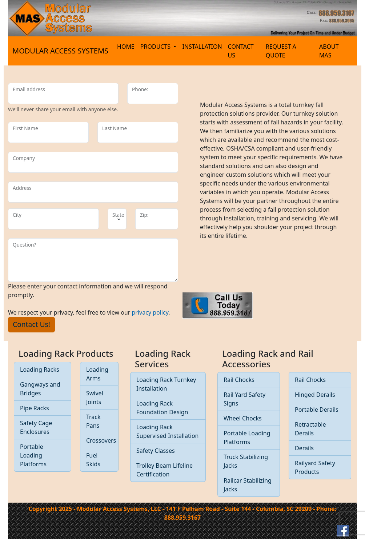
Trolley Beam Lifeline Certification (164, 470)
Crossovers (101, 440)
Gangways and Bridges (40, 388)
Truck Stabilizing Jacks (246, 461)
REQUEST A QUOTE (281, 51)
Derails (304, 448)
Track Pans (93, 421)
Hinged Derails (315, 395)
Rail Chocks (239, 380)
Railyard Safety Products (315, 467)
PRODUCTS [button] (156, 47)
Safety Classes (155, 451)
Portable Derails (316, 410)
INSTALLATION (202, 47)
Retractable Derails (310, 428)
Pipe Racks (34, 408)
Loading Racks (39, 370)
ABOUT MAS (329, 51)
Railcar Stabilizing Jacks (248, 484)
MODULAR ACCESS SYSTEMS (60, 51)
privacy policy (150, 312)
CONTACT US (241, 51)
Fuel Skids (93, 459)
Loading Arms (97, 374)
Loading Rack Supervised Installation (167, 431)
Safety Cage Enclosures (36, 427)
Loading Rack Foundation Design (162, 407)
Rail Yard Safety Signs (244, 399)
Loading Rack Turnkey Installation (166, 384)
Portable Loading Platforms (33, 455)
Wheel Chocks (243, 418)
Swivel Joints (94, 397)
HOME (126, 47)
